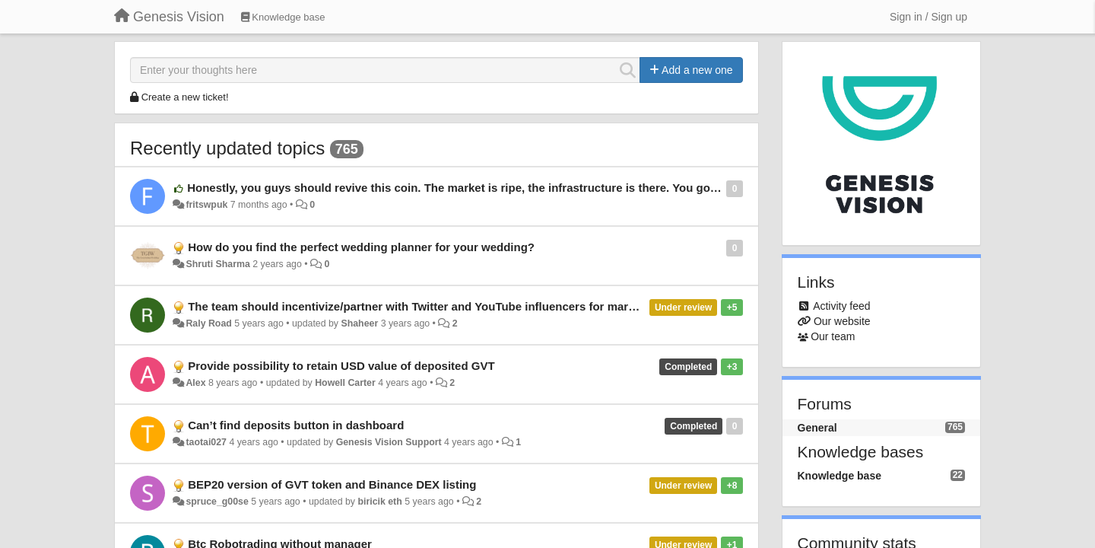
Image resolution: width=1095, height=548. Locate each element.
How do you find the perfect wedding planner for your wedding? (361, 247)
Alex (195, 383)
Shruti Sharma (217, 264)
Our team (833, 336)
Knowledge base (839, 476)
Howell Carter (345, 383)
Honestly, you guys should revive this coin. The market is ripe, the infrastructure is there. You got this (462, 187)
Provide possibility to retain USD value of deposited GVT (341, 365)
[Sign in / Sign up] (928, 17)
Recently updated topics (227, 148)
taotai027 (206, 442)
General (817, 428)
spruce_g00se (217, 501)
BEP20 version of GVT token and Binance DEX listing (332, 484)
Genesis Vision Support (389, 442)
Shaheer (359, 323)
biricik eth (379, 501)
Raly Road (208, 323)
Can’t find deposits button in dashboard (296, 425)
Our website (842, 321)
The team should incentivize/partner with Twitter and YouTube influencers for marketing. (426, 306)
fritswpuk (206, 204)
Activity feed (841, 306)
